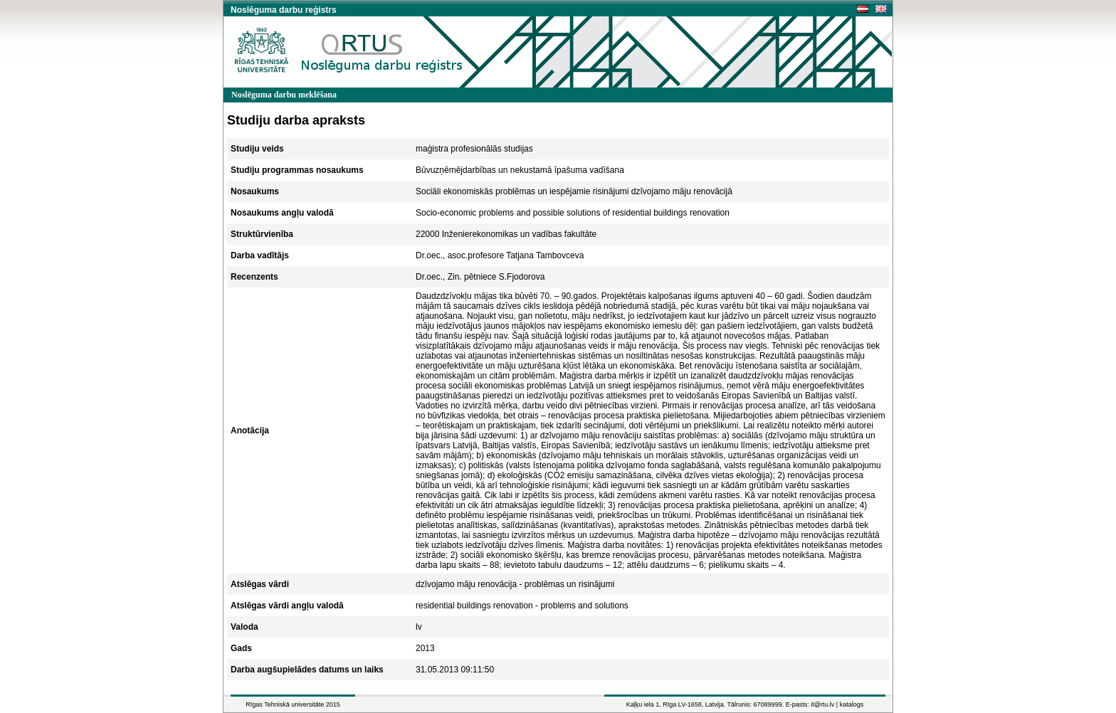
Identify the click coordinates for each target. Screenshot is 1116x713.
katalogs (852, 704)
